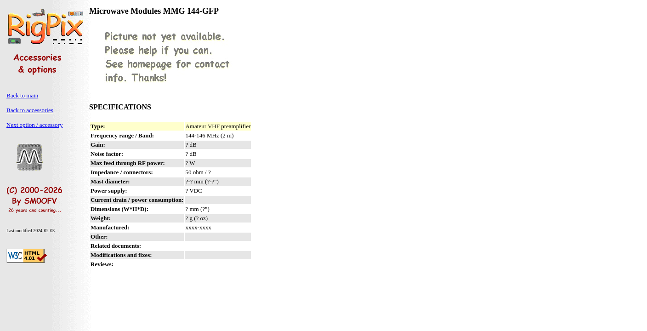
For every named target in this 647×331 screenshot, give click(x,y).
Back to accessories (29, 110)
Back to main (22, 95)
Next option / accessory (34, 124)
